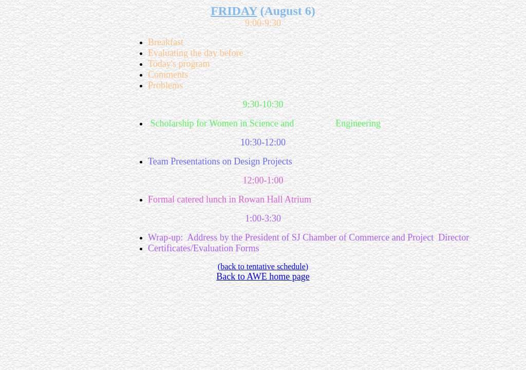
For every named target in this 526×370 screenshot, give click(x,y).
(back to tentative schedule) (263, 266)
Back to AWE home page (263, 276)
